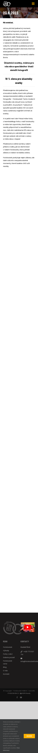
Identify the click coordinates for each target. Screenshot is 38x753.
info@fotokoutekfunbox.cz (28, 660)
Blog (4, 667)
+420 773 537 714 (27, 653)
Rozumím (29, 736)
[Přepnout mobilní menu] (33, 3)
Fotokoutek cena (7, 662)
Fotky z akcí (8, 654)
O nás (5, 670)
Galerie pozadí (9, 657)
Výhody (6, 650)
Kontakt (6, 674)
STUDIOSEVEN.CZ (13, 693)
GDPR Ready (26, 693)
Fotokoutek (7, 647)
